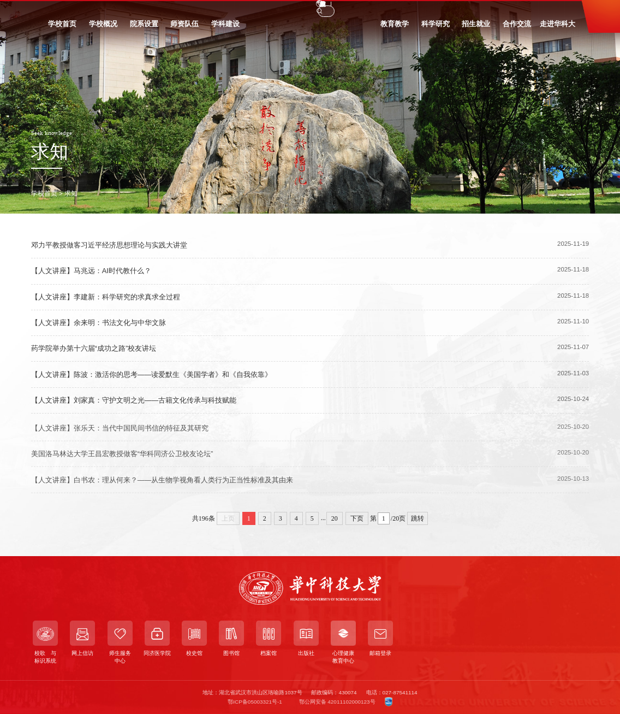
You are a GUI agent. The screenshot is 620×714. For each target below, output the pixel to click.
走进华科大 (557, 28)
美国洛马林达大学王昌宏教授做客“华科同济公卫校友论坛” (122, 458)
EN (477, 9)
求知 (71, 193)
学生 (58, 9)
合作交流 (517, 28)
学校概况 (103, 28)
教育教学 (394, 28)
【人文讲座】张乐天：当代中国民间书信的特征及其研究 (119, 432)
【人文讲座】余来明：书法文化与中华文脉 (98, 322)
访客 (140, 9)
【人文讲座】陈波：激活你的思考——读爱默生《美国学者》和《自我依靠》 (151, 374)
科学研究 (435, 28)
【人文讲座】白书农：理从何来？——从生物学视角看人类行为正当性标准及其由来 (162, 484)
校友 (115, 9)
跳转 (417, 518)
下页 (356, 518)
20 (334, 518)
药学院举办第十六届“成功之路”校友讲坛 (94, 348)
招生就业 (476, 28)
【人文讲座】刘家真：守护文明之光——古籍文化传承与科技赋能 (134, 400)
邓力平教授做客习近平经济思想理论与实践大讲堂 (109, 245)
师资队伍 (184, 28)
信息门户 (171, 9)
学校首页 (62, 28)
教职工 (87, 9)
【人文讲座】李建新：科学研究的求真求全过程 (105, 297)
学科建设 (225, 28)
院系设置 (144, 28)
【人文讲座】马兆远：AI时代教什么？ (91, 271)
